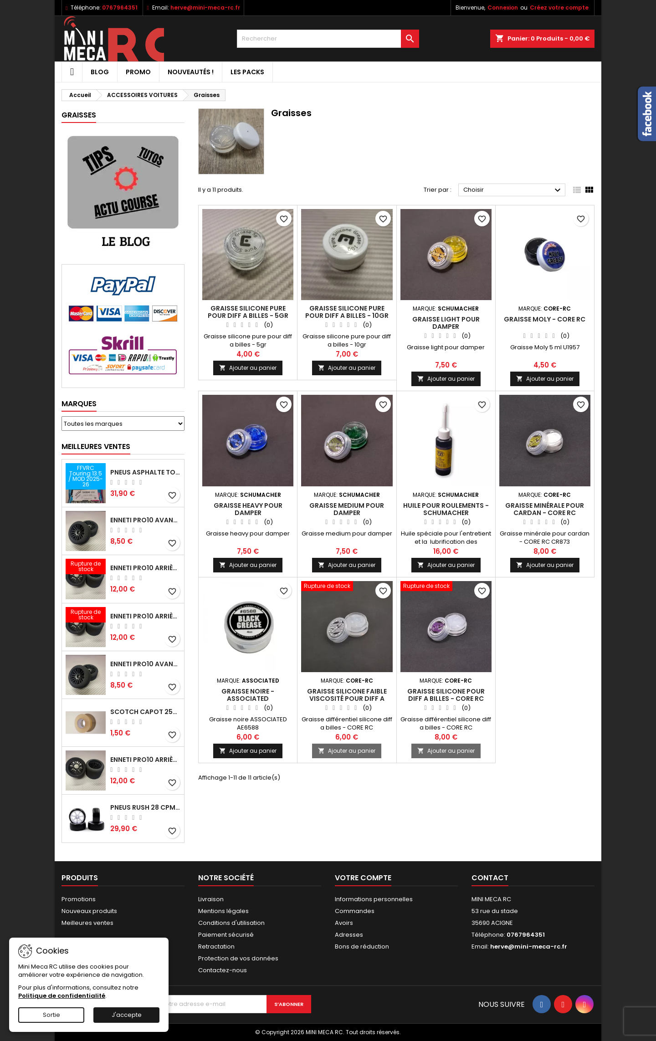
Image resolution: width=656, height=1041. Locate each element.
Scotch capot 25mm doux (145, 711)
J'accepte (127, 1014)
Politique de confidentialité (61, 995)
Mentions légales (223, 911)
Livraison (211, 899)
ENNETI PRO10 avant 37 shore (145, 520)
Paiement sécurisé (226, 934)
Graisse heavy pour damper (248, 509)
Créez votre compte (559, 7)
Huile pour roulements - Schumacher (446, 509)
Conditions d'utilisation (231, 923)
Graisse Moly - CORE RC (544, 319)
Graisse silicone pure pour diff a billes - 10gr (347, 312)
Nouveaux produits (89, 911)
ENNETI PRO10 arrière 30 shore (145, 616)
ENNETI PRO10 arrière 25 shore (145, 568)
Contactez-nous (222, 970)
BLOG (100, 72)
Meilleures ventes (87, 923)
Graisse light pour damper (446, 323)
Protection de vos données (238, 958)
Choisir (513, 190)
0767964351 (120, 7)
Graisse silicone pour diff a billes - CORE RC (446, 695)
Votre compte (363, 878)
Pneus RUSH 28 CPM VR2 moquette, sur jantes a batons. (145, 807)
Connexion (502, 7)
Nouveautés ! (191, 72)
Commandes (354, 911)
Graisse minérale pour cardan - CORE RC (544, 509)
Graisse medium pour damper (346, 509)
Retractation (216, 946)
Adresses (349, 934)
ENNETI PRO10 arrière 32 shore (145, 759)
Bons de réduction (362, 946)
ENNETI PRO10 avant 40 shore (145, 664)
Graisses (79, 115)
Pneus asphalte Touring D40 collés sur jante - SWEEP (145, 472)
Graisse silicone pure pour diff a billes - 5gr (248, 312)
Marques (79, 403)
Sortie (51, 1014)
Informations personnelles (374, 899)
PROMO (138, 72)
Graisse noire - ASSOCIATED (247, 695)
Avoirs (344, 923)
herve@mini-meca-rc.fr (205, 7)
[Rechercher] (328, 39)
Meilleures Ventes (96, 446)
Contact (490, 878)
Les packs (247, 72)
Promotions (79, 899)
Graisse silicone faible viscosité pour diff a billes (347, 698)
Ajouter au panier (248, 368)
